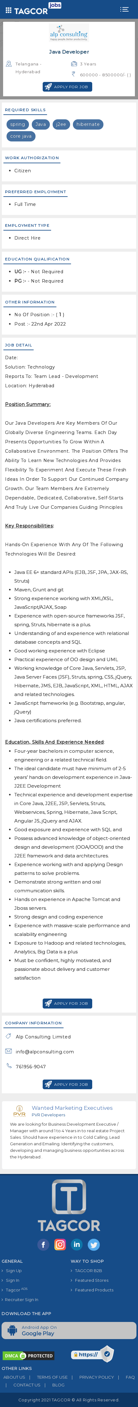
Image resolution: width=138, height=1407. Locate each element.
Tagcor (14, 1289)
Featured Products (92, 1289)
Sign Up (12, 1270)
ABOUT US (13, 1377)
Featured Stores (89, 1280)
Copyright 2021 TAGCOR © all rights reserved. (69, 1399)
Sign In (10, 1280)
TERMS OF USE (46, 1377)
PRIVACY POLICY (91, 1377)
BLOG (52, 1384)
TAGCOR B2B (86, 1270)
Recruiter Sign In (20, 1299)
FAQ (124, 1377)
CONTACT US (21, 1384)
